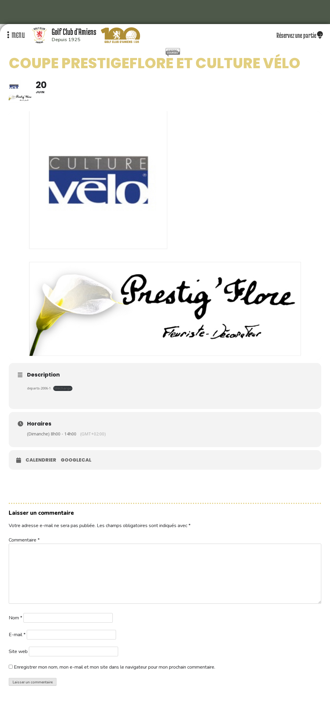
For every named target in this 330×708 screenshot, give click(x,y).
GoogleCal (76, 460)
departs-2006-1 (39, 388)
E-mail (17, 634)
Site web (18, 651)
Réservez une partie (300, 35)
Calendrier (41, 460)
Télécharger (62, 388)
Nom (15, 618)
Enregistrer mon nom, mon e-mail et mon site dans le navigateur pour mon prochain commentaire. (114, 667)
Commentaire (24, 540)
